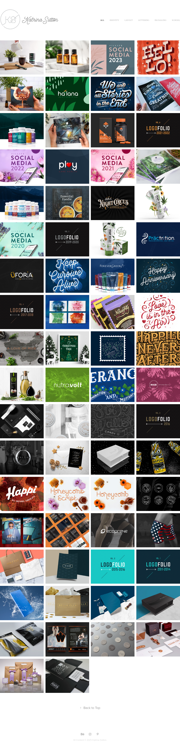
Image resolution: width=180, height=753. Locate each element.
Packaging (161, 20)
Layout (129, 20)
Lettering (143, 20)
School (176, 20)
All (102, 20)
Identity (114, 20)
